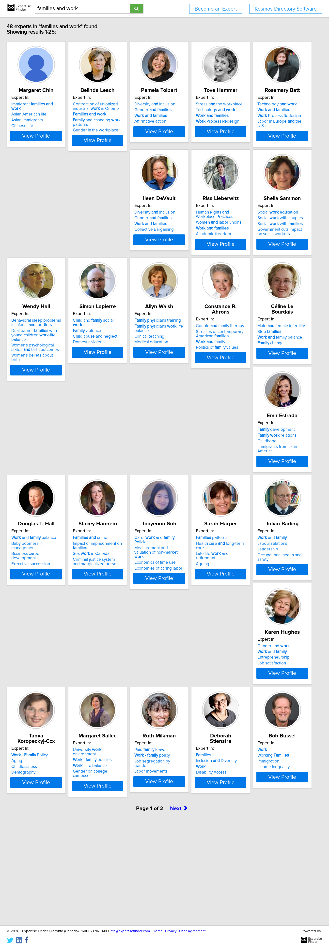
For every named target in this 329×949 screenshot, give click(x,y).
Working (37, 849)
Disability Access (258, 738)
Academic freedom (186, 253)
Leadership (179, 610)
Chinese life (33, 127)
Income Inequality (38, 861)
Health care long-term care (124, 605)
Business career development (196, 488)
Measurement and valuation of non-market (49, 607)
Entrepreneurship (259, 610)
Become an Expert (216, 9)
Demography (34, 738)
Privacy (170, 931)
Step (34, 482)
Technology (262, 115)
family (257, 370)
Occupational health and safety (197, 616)
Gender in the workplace (118, 135)
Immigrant (48, 109)
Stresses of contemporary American (267, 362)
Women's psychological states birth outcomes (49, 377)
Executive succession (188, 494)
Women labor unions (192, 242)
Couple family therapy (267, 354)
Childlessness (34, 733)
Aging (27, 727)
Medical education (186, 376)
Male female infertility (45, 476)
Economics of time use (42, 615)
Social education (263, 232)
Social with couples (266, 237)
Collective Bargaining (115, 249)
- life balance (112, 733)
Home (157, 931)
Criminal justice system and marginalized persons (268, 500)
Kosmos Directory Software (286, 9)
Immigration (33, 855)
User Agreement (192, 931)
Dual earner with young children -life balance (50, 366)
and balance (191, 476)
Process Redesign (265, 127)
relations (115, 482)
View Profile (52, 150)
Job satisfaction (257, 616)
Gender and (259, 599)
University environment (121, 721)
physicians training (192, 354)
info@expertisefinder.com (130, 931)
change (35, 494)
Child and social (121, 354)
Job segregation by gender (194, 733)
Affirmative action (185, 127)
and (184, 599)
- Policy (40, 721)
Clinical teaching (184, 370)
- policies (114, 727)
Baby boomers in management (197, 482)
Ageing (102, 616)
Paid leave (184, 721)
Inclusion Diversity (263, 727)
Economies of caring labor (46, 620)
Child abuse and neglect (117, 366)
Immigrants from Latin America (123, 494)
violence (109, 360)
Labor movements (186, 738)
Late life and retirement (122, 610)
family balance (44, 488)
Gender (187, 115)
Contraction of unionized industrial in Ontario (118, 111)
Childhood (105, 488)
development (114, 476)
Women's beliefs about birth (47, 385)
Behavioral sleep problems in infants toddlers (49, 356)
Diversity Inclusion (189, 109)
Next (179, 907)
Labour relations (184, 605)
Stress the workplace (266, 109)
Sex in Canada (261, 492)
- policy (187, 727)
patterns (111, 599)
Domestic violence (112, 371)
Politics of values (264, 376)
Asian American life (39, 115)
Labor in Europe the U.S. (48, 249)
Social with (265, 243)
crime (260, 476)
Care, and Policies (49, 599)
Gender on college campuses (122, 738)
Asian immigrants (37, 121)
